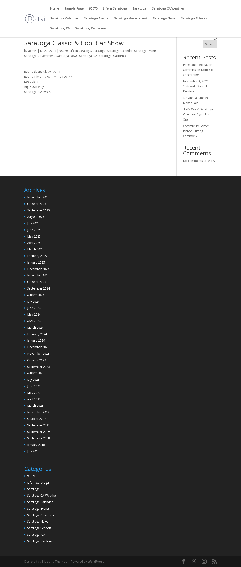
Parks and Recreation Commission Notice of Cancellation (198, 70)
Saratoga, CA (60, 28)
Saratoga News (164, 18)
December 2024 (38, 269)
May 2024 (34, 314)
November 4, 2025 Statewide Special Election (196, 86)
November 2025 (38, 197)
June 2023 (34, 386)
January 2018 (36, 445)
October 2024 (36, 282)
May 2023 (34, 393)
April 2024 (34, 321)
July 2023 (33, 380)
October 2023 (36, 360)
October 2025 (36, 204)
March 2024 (35, 327)
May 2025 (34, 236)
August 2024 (35, 295)
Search (210, 44)
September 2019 (38, 432)
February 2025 (37, 256)
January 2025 (36, 262)
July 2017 (33, 451)
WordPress (96, 561)
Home (54, 8)
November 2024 (38, 275)
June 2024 (34, 308)
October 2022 (36, 419)
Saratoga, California (90, 28)
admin (32, 51)
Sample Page (74, 8)
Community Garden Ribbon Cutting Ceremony (196, 131)
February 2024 (37, 334)
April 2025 (34, 243)
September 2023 (38, 367)
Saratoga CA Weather (168, 8)
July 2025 (33, 223)
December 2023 (38, 347)
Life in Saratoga (115, 8)
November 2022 (38, 412)
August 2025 (35, 217)
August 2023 (35, 373)
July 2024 (33, 301)
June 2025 (34, 230)
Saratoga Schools (194, 18)
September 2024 (38, 288)
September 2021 (38, 425)
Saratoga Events (96, 18)
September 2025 (38, 210)
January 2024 (36, 340)
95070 (93, 8)
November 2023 (38, 353)
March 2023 (35, 406)
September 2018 (38, 438)
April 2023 (34, 399)
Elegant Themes (54, 561)
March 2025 (35, 249)
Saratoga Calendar (64, 18)
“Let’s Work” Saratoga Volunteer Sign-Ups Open (198, 114)
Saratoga (139, 8)
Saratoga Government (130, 18)
